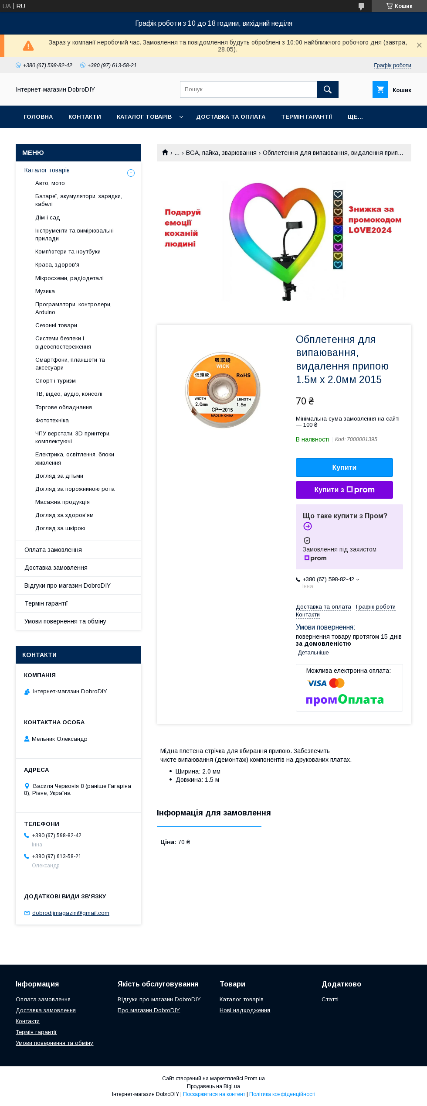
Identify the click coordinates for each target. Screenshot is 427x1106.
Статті (330, 999)
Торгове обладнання (63, 407)
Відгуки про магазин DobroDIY (67, 585)
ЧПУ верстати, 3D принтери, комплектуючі (73, 437)
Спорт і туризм (55, 380)
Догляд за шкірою (60, 528)
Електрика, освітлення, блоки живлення (74, 458)
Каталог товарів (144, 116)
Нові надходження (245, 1010)
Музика (45, 291)
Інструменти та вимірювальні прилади (74, 234)
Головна (38, 116)
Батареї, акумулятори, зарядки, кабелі (78, 200)
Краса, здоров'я (57, 264)
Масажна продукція (62, 502)
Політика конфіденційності (282, 1094)
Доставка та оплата (230, 116)
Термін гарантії (306, 116)
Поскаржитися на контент (214, 1094)
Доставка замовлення (56, 567)
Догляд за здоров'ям (64, 515)
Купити (344, 467)
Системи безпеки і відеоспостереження (63, 342)
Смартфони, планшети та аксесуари (70, 363)
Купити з (344, 490)
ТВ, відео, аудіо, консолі (68, 393)
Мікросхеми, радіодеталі (69, 278)
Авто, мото (50, 183)
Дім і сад (47, 217)
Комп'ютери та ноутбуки (68, 251)
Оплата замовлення (53, 549)
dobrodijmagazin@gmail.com (70, 913)
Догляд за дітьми (59, 476)
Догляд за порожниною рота (75, 489)
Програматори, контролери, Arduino (73, 308)
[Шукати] (328, 89)
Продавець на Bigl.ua (213, 1086)
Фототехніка (52, 420)
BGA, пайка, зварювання (221, 152)
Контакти (84, 116)
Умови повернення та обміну (65, 621)
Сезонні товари (56, 325)
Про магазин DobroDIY (149, 1010)
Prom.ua (254, 1078)
